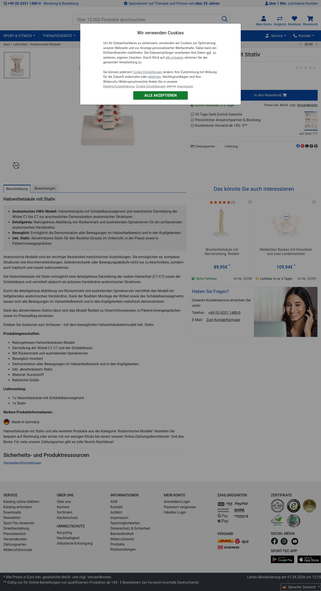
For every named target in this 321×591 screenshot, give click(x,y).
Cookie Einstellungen (148, 72)
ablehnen (154, 77)
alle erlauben (174, 58)
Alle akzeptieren (160, 95)
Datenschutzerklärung (118, 86)
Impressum (185, 86)
